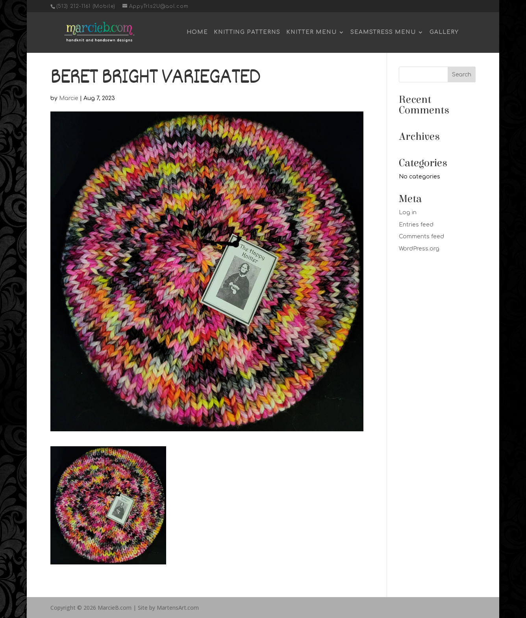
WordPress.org (419, 249)
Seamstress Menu (383, 32)
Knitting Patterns (247, 32)
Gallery (444, 32)
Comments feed (421, 236)
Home (197, 32)
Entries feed (416, 225)
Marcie (68, 98)
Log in (408, 212)
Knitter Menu (311, 32)
